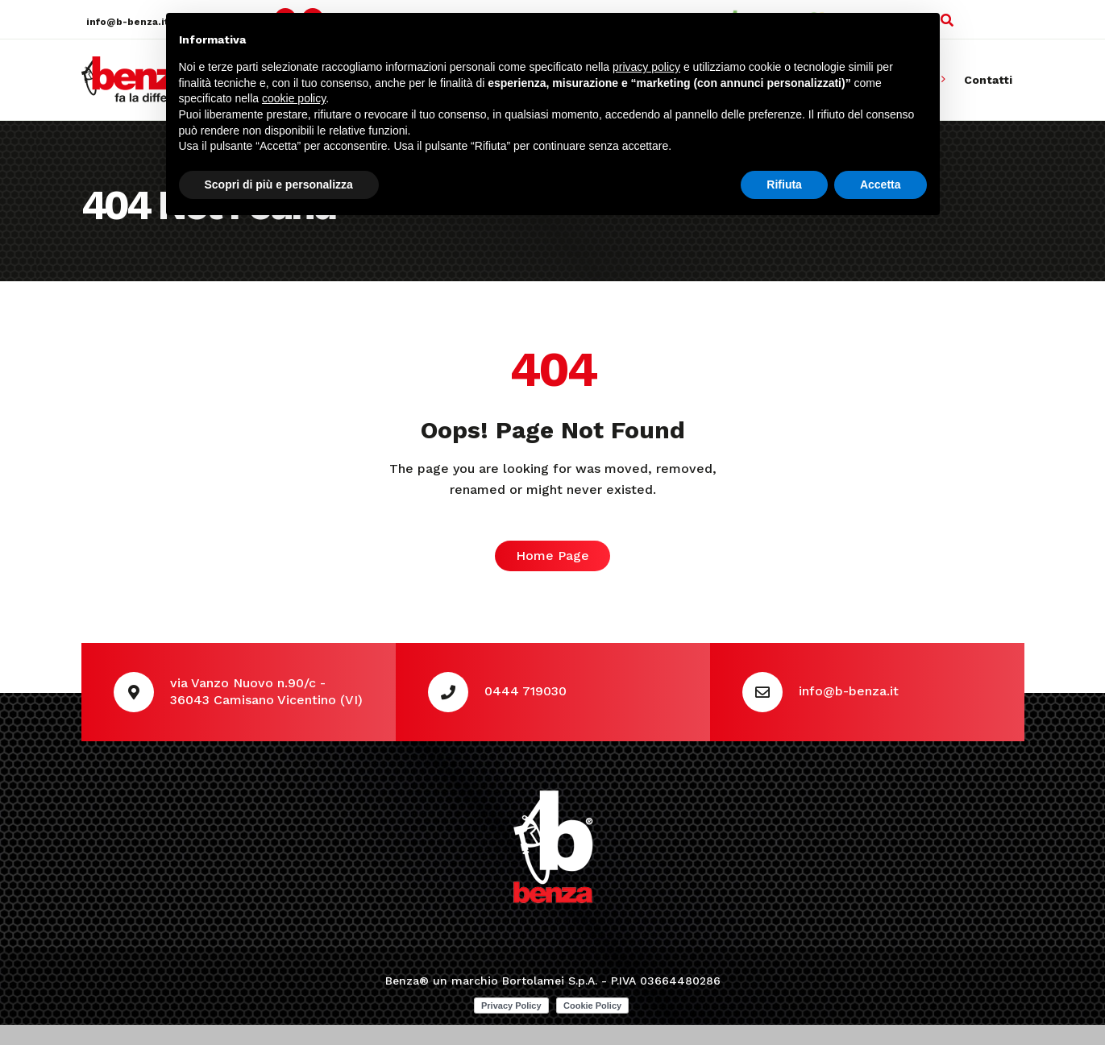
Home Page (552, 555)
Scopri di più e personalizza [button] (279, 184)
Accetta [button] (880, 184)
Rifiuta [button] (784, 184)
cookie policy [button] (294, 98)
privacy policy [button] (646, 66)
